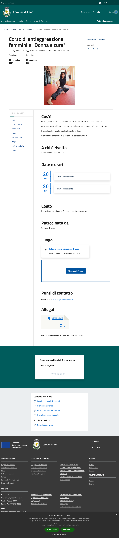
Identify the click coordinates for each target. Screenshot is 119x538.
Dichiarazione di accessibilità (70, 506)
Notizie (91, 464)
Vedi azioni (103, 39)
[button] (59, 534)
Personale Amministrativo (10, 480)
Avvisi (91, 470)
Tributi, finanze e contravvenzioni (72, 470)
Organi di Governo (8, 464)
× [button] (116, 514)
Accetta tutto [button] (52, 529)
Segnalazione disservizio (39, 497)
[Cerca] (115, 12)
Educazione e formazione (69, 464)
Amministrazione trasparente (71, 494)
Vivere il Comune (17, 29)
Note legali (64, 503)
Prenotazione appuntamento (41, 494)
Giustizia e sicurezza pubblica (70, 467)
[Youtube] (95, 11)
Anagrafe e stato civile (39, 464)
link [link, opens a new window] (78, 525)
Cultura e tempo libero (39, 467)
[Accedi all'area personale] (107, 3)
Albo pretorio (64, 497)
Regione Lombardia (8, 3)
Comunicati (93, 467)
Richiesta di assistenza (39, 503)
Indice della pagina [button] (17, 113)
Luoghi (91, 481)
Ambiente (63, 473)
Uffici (3, 470)
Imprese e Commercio (38, 470)
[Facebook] (89, 11)
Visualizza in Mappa (75, 271)
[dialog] (59, 525)
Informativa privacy (67, 500)
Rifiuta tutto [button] (67, 529)
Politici (3, 477)
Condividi (92, 39)
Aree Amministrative (9, 467)
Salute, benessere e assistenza (71, 476)
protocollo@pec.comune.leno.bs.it (13, 511)
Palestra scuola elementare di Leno (64, 248)
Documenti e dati (7, 483)
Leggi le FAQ (35, 500)
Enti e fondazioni (7, 474)
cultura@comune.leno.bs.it (63, 299)
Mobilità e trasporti (38, 474)
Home (6, 29)
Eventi (29, 29)
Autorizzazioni (65, 479)
